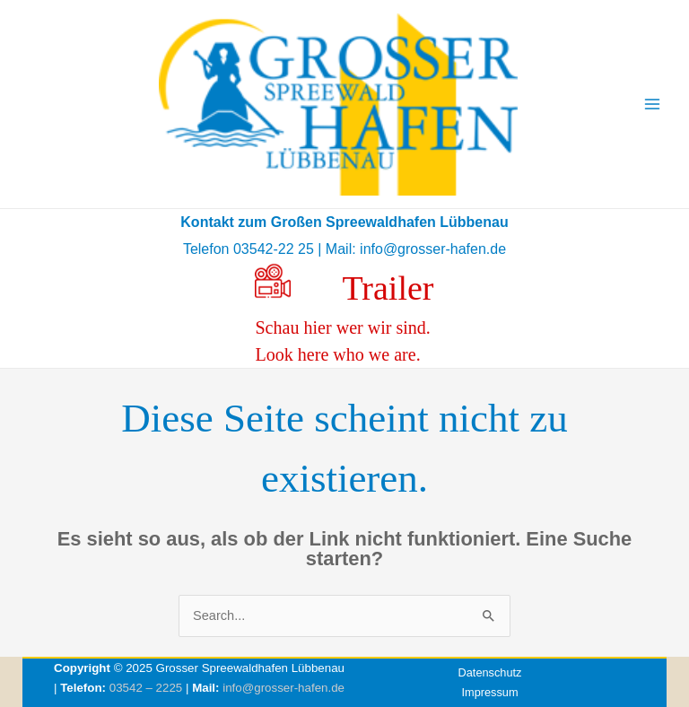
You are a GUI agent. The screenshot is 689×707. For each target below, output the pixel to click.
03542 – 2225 (146, 687)
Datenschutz (490, 672)
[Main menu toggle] (652, 104)
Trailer (387, 288)
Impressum (489, 692)
